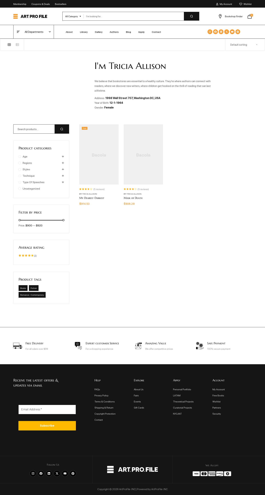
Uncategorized (31, 188)
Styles (26, 169)
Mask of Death (133, 198)
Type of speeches (33, 182)
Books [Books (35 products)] (23, 288)
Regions (27, 163)
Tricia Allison (89, 193)
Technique (29, 175)
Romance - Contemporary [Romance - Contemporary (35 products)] (32, 294)
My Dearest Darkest (91, 198)
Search (62, 129)
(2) (28, 255)
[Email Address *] (47, 409)
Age (25, 156)
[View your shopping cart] (250, 16)
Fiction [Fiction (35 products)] (34, 288)
